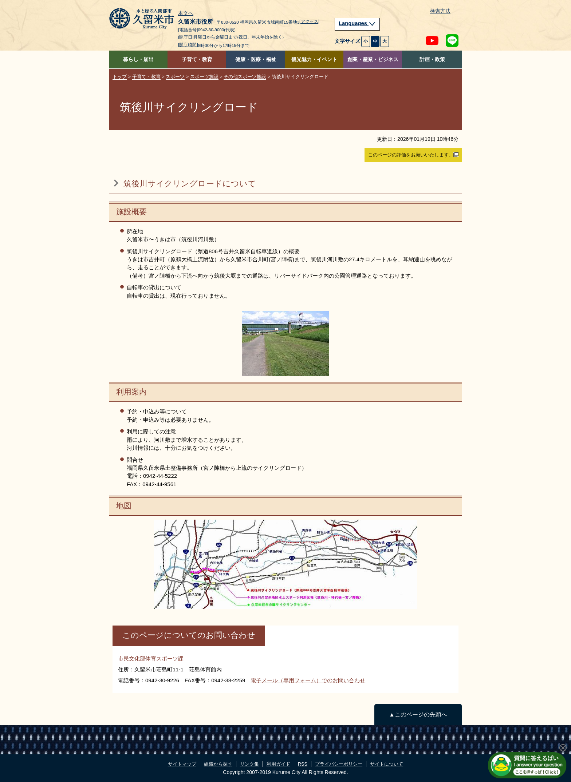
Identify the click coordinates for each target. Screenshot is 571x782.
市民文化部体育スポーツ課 (151, 658)
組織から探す (218, 764)
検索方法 (440, 11)
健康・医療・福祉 (255, 59)
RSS (302, 764)
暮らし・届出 (138, 59)
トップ (120, 76)
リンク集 (249, 764)
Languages (357, 23)
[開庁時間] (188, 44)
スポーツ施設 (204, 76)
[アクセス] (309, 21)
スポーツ (175, 76)
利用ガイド (278, 764)
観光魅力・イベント (314, 59)
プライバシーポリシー (338, 764)
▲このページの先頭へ (418, 714)
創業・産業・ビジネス (372, 59)
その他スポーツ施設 (245, 76)
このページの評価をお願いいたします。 (413, 155)
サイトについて (386, 764)
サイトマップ (182, 764)
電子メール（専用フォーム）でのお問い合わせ (308, 680)
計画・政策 (432, 59)
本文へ (185, 13)
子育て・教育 (197, 59)
